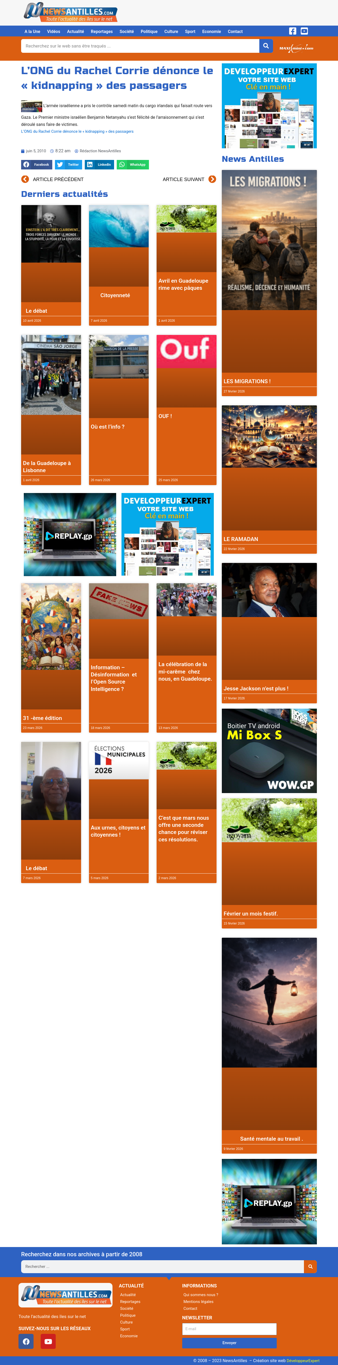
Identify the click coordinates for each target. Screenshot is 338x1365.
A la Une (32, 31)
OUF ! (165, 416)
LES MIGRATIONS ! (247, 381)
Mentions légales (199, 1301)
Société (127, 31)
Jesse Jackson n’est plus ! (256, 688)
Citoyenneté (110, 295)
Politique (149, 31)
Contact (235, 31)
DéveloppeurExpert (302, 1360)
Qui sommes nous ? (202, 1294)
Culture (171, 31)
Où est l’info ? (108, 427)
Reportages (102, 31)
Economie (211, 31)
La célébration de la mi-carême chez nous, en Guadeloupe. (185, 671)
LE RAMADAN (241, 539)
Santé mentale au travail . (263, 1139)
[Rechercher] (266, 46)
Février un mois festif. (251, 914)
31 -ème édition (42, 718)
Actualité (75, 31)
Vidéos (53, 31)
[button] (36, 165)
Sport (190, 31)
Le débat (35, 311)
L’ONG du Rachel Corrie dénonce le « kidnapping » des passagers (82, 131)
